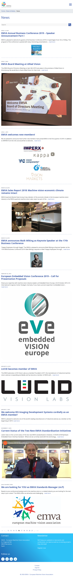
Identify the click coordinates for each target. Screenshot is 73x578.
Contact (37, 565)
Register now (42, 548)
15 (16, 530)
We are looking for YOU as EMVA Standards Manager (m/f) (32, 487)
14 (13, 530)
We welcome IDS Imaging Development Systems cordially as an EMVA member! (35, 413)
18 (24, 530)
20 (29, 530)
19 (27, 530)
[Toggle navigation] (70, 4)
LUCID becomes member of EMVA (19, 368)
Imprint (37, 568)
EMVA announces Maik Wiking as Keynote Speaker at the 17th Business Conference (34, 242)
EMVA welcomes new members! (18, 134)
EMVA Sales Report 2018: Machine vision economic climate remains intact (32, 191)
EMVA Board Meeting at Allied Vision (20, 64)
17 (21, 530)
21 (32, 530)
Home (3, 11)
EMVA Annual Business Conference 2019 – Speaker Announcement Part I (28, 34)
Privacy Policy (37, 570)
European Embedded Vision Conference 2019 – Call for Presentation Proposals (30, 277)
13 (11, 530)
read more (52, 42)
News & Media (10, 11)
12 (8, 530)
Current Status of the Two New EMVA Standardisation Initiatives (36, 430)
